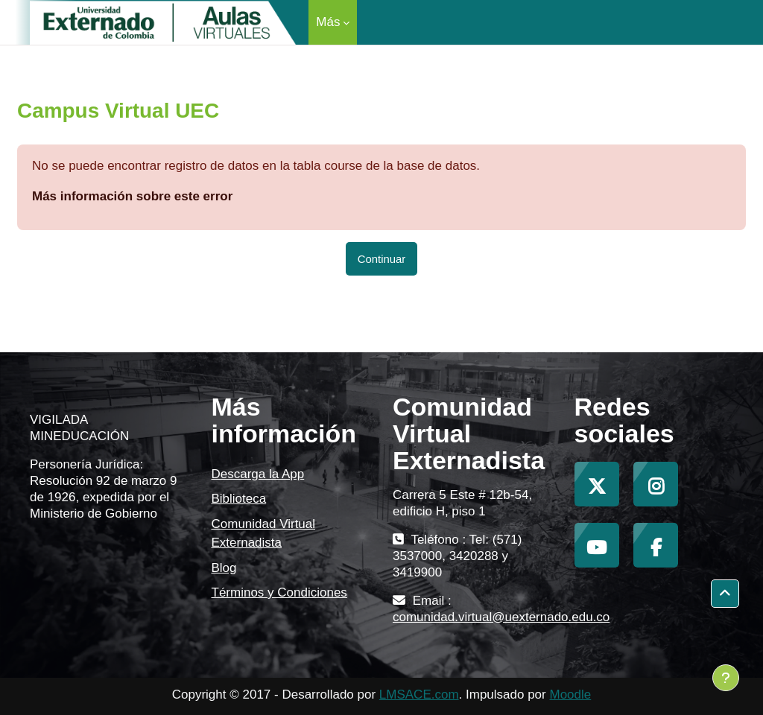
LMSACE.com (419, 694)
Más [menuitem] (328, 22)
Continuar (382, 258)
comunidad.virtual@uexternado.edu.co (501, 617)
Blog (224, 568)
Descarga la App (258, 474)
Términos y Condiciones (279, 592)
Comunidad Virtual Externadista (264, 533)
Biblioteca (239, 499)
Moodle (570, 694)
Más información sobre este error (132, 196)
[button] (725, 593)
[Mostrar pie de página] (725, 677)
